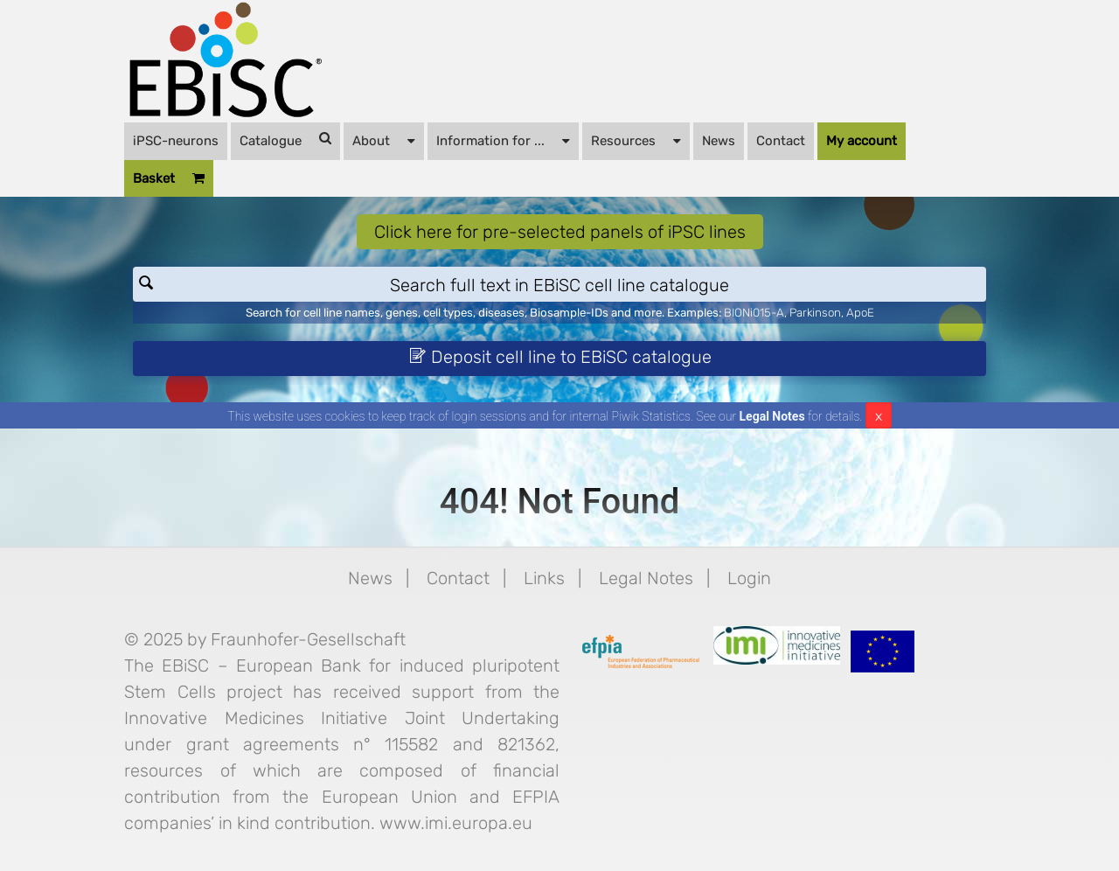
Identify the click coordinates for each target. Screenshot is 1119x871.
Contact (780, 141)
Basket (169, 179)
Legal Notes (772, 416)
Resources (636, 140)
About (383, 140)
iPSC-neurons (176, 141)
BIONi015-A (754, 312)
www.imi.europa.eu (455, 822)
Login (749, 578)
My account (861, 141)
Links (544, 578)
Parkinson (815, 312)
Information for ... (503, 140)
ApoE (860, 312)
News (718, 141)
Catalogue (285, 140)
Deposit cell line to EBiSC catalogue (560, 356)
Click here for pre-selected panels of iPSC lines (560, 231)
